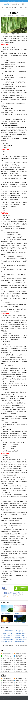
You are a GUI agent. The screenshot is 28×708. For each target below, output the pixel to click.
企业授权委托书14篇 (19, 635)
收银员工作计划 (6, 689)
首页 (3, 7)
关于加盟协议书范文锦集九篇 (10, 671)
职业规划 (24, 1)
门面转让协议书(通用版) (21, 662)
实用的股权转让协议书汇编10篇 (10, 669)
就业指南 (14, 7)
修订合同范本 (6, 687)
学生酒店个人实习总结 (21, 680)
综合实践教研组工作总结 (7, 631)
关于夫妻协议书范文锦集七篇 (10, 662)
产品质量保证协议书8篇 (21, 669)
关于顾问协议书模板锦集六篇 (10, 658)
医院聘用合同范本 (5, 637)
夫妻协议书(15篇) (7, 656)
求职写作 (8, 7)
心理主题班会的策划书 (21, 693)
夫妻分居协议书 (20, 660)
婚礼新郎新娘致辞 (7, 678)
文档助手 (9, 697)
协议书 (13, 9)
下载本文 (22, 15)
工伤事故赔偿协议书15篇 (7, 639)
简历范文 (8, 1)
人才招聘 (19, 7)
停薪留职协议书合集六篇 (22, 656)
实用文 (25, 7)
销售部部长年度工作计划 (21, 637)
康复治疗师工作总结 (19, 641)
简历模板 (13, 1)
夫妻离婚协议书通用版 (8, 653)
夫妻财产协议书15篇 (21, 658)
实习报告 (19, 1)
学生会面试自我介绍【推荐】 (10, 693)
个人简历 (3, 1)
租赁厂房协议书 (23, 645)
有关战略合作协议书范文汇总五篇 (11, 664)
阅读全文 (17, 15)
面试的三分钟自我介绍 (6, 641)
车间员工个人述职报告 (6, 633)
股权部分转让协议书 (21, 678)
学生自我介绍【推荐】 (8, 682)
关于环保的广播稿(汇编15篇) (10, 691)
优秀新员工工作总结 (8, 685)
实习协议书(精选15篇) (21, 664)
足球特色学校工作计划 (21, 691)
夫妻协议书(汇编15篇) (8, 660)
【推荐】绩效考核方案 (8, 680)
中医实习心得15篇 (19, 631)
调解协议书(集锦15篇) (8, 666)
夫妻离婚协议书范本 (21, 653)
